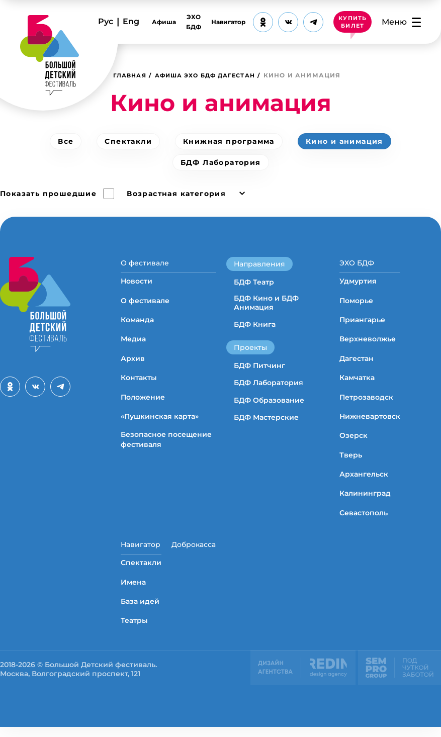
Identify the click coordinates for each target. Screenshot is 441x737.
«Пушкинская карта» (160, 421)
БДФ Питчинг (259, 365)
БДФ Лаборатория (221, 162)
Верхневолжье (367, 344)
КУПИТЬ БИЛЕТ (351, 22)
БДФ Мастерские (266, 417)
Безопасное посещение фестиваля (166, 444)
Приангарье (362, 324)
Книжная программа (229, 141)
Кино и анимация (344, 141)
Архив (133, 363)
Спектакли (128, 141)
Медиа (133, 344)
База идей (140, 611)
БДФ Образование (269, 400)
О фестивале (145, 262)
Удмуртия (358, 286)
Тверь (350, 460)
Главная (131, 75)
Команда (137, 324)
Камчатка (357, 382)
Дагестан (356, 363)
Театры (134, 630)
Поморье (356, 305)
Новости (136, 286)
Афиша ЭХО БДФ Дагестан (213, 75)
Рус (105, 21)
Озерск (353, 440)
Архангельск (363, 479)
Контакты (139, 382)
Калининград (365, 498)
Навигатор (225, 22)
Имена (133, 592)
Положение (143, 402)
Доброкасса (193, 549)
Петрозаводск (366, 402)
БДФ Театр (254, 282)
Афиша (161, 22)
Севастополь (363, 517)
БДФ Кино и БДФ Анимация (266, 303)
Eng (131, 21)
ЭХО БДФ (190, 22)
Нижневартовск (369, 421)
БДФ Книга (255, 324)
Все (65, 141)
